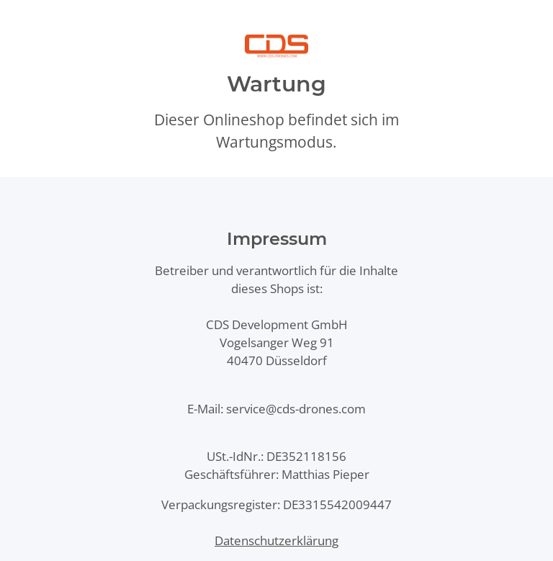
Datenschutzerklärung (276, 540)
